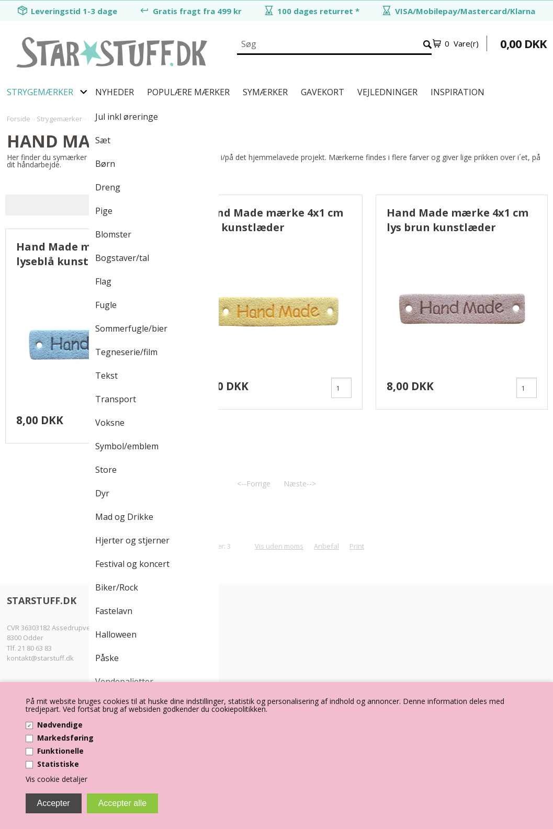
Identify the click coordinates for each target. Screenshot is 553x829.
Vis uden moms (279, 546)
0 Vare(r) (462, 43)
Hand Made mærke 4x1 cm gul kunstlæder (272, 220)
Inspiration (457, 92)
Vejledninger (387, 92)
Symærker (265, 92)
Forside (18, 118)
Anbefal (326, 546)
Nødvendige (60, 725)
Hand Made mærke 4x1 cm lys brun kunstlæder (457, 220)
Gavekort (322, 92)
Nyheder (114, 92)
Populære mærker (188, 92)
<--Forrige (253, 484)
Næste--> (300, 484)
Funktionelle (60, 751)
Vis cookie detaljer (56, 779)
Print (356, 546)
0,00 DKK (523, 43)
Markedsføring (65, 738)
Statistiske (58, 764)
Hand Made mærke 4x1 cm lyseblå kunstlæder (87, 254)
